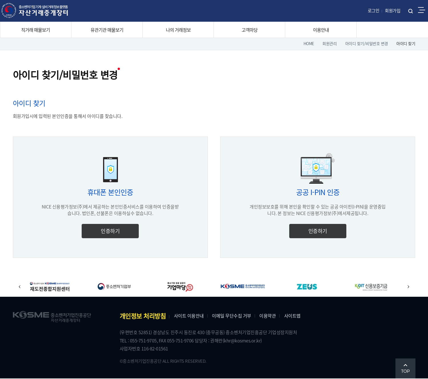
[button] (21, 287)
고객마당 (250, 29)
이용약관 (269, 315)
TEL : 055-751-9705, (140, 341)
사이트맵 (294, 315)
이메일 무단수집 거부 (233, 315)
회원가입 (392, 10)
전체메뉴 (421, 10)
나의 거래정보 (178, 29)
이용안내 (321, 29)
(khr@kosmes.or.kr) (245, 341)
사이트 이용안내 (190, 315)
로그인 (373, 10)
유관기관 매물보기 (107, 29)
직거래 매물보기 (35, 29)
